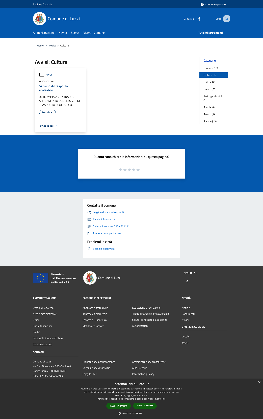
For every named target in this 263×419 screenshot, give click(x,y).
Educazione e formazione (146, 308)
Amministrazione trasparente (149, 362)
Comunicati (188, 314)
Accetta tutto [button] (118, 405)
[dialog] (131, 399)
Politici (37, 332)
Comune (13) (210, 68)
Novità (52, 45)
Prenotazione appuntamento (99, 362)
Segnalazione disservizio (96, 368)
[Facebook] (196, 18)
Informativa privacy (143, 374)
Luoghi (186, 336)
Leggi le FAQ (90, 374)
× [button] (259, 382)
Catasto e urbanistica (95, 320)
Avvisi (45, 74)
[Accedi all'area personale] (213, 4)
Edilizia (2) (209, 82)
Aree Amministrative (45, 314)
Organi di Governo (43, 308)
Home (40, 45)
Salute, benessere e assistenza (149, 320)
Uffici (36, 320)
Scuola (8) (209, 107)
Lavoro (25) (209, 89)
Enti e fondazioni (42, 326)
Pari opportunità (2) (212, 98)
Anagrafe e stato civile (95, 308)
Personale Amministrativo (48, 338)
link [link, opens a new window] (164, 398)
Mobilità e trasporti (93, 326)
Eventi (185, 342)
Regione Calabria (42, 4)
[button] (131, 413)
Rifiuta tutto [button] (145, 405)
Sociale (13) (210, 121)
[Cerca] (226, 19)
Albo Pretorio (139, 368)
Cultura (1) (209, 75)
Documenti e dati (42, 344)
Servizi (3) (209, 114)
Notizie (186, 308)
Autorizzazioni (140, 326)
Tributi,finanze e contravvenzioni (151, 314)
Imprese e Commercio (95, 314)
